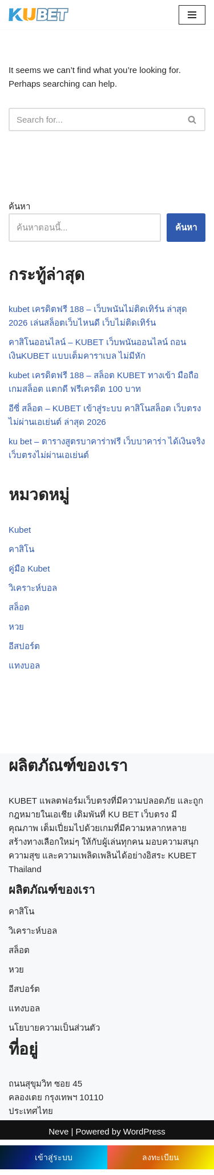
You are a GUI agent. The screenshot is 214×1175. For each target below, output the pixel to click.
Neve (58, 1131)
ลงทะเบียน (160, 1157)
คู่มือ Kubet (29, 568)
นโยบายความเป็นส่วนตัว (54, 1027)
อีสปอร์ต (24, 646)
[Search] (94, 119)
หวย (16, 626)
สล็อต (19, 607)
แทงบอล (24, 665)
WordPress (144, 1131)
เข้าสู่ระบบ (53, 1157)
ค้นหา (19, 206)
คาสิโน (21, 549)
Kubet (20, 529)
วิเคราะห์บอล (33, 588)
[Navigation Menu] (192, 15)
